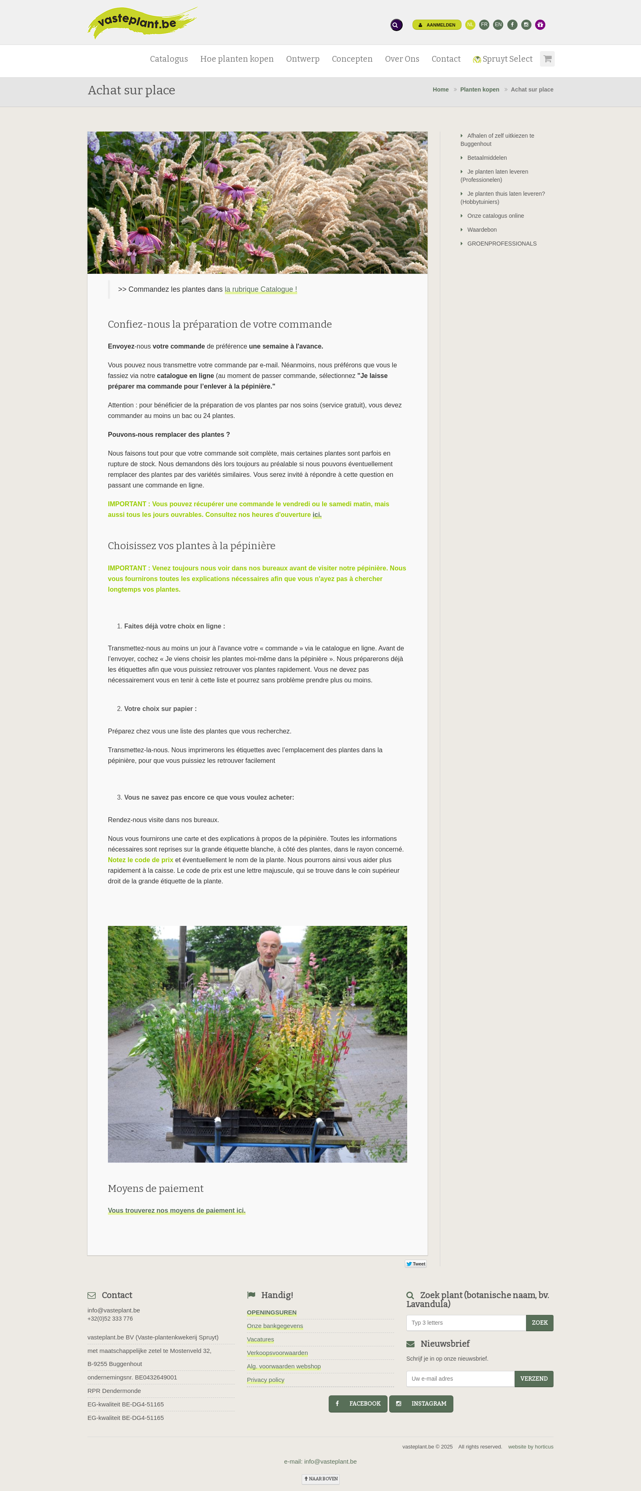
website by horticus (531, 1447)
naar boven (321, 1479)
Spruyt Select (503, 59)
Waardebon (479, 229)
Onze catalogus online (492, 215)
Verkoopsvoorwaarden (277, 1352)
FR (484, 24)
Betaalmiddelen (484, 157)
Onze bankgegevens (275, 1325)
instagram (421, 1403)
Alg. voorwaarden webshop (284, 1366)
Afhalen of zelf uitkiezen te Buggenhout (497, 139)
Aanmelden (437, 24)
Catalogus (169, 59)
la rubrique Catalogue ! (261, 289)
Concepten (352, 59)
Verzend (534, 1378)
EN (498, 24)
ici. (317, 514)
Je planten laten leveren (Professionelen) (495, 175)
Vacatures (260, 1339)
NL (470, 24)
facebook (358, 1403)
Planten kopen (480, 89)
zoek (540, 1322)
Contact (446, 59)
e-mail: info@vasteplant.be (320, 1461)
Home (441, 89)
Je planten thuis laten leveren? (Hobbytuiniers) (503, 197)
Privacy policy (266, 1379)
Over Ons (402, 59)
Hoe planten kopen (237, 59)
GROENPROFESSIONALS (499, 243)
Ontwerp (303, 59)
